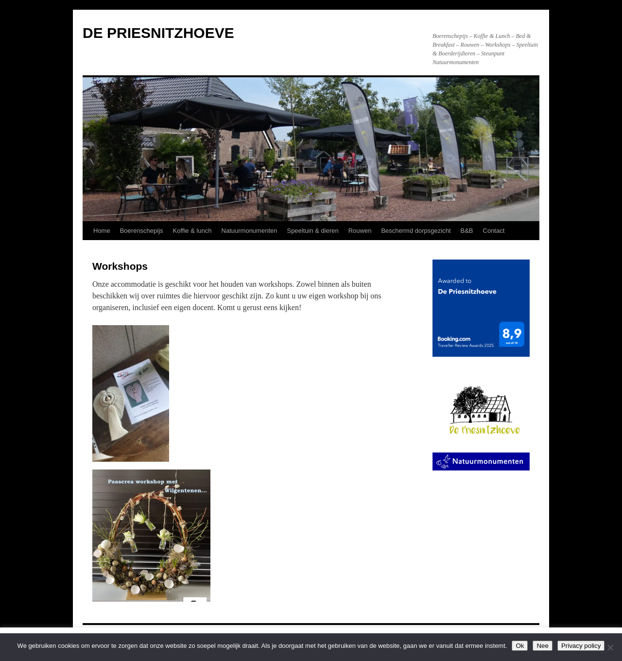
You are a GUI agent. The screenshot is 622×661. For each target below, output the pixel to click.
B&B (467, 230)
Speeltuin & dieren (312, 230)
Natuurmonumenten (249, 230)
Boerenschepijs (141, 230)
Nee (542, 645)
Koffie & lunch (192, 230)
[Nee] (610, 647)
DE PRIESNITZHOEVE (158, 33)
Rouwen (360, 230)
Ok (520, 645)
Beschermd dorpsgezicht (415, 230)
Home (101, 230)
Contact (494, 230)
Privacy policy (581, 645)
